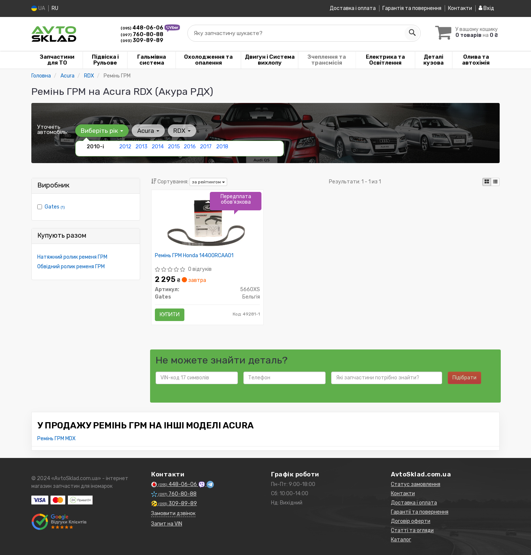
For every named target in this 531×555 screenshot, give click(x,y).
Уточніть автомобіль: (52, 129)
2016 (190, 146)
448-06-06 (142, 27)
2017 (206, 146)
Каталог (401, 539)
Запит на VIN (166, 523)
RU (55, 8)
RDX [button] (182, 130)
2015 (174, 146)
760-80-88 (142, 34)
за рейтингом (208, 181)
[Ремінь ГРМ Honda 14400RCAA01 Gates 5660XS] (207, 221)
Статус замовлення (415, 484)
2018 (222, 146)
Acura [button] (148, 130)
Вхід (486, 8)
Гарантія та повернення (411, 8)
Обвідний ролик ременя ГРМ (71, 266)
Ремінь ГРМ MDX (56, 438)
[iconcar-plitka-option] (486, 181)
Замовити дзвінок (173, 513)
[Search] (412, 32)
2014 (158, 146)
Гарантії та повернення (419, 512)
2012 (125, 146)
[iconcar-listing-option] (495, 181)
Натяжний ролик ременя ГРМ (72, 257)
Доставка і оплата (353, 8)
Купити (170, 314)
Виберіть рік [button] (102, 130)
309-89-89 (142, 40)
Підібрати (464, 377)
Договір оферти (410, 521)
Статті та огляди (412, 530)
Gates (55, 206)
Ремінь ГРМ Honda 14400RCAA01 (194, 255)
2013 (141, 146)
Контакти (460, 8)
